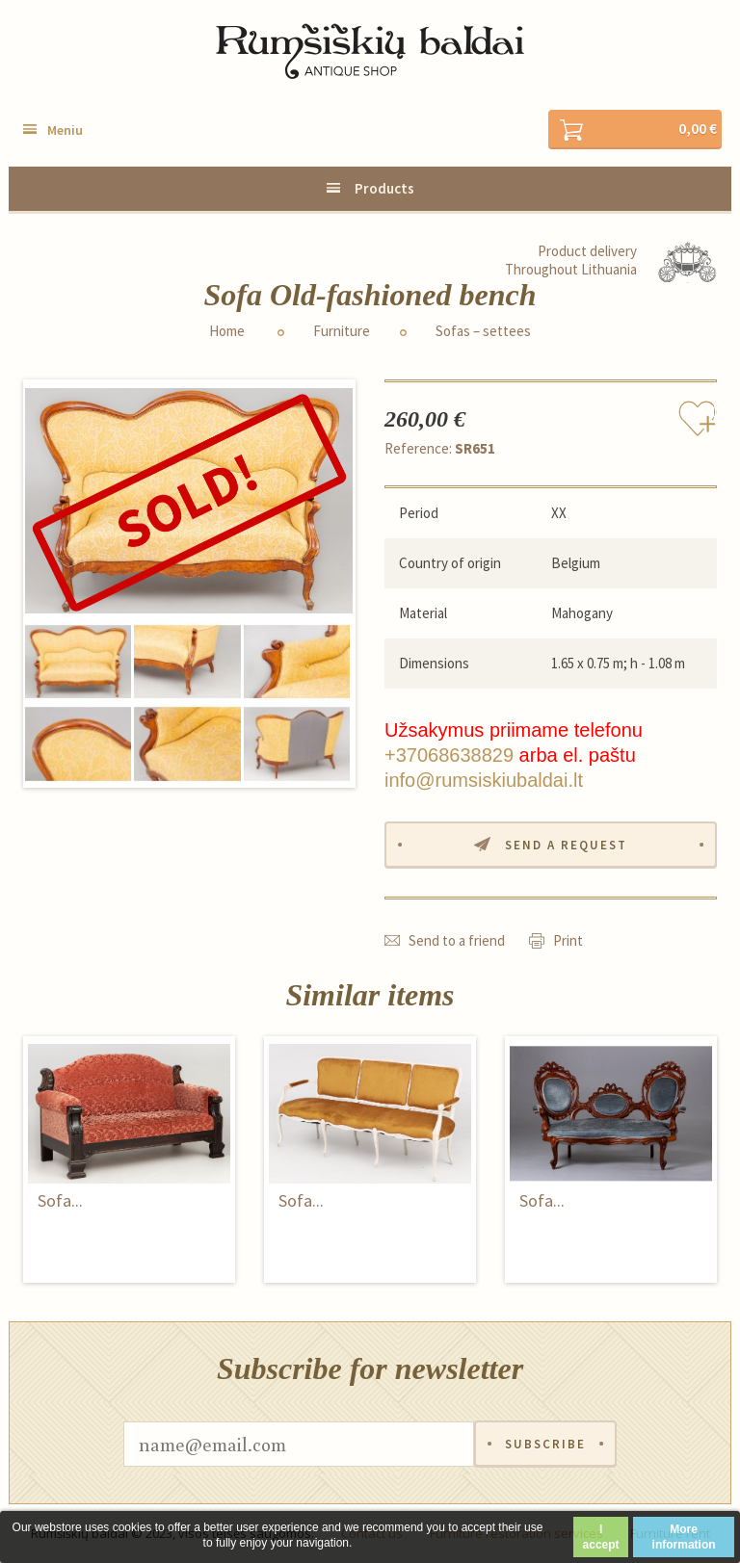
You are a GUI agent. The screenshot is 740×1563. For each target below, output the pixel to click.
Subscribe (545, 1444)
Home (227, 331)
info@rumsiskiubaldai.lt (483, 780)
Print (568, 940)
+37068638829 (449, 755)
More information (684, 1537)
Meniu (65, 130)
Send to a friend (457, 940)
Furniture (341, 331)
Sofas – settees (483, 331)
